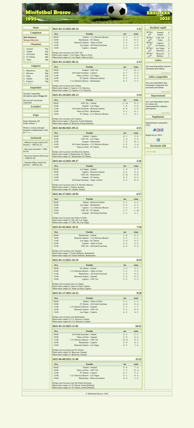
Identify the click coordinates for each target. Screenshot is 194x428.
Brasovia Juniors (81, 42)
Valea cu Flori (96, 42)
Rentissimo (84, 40)
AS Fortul (30, 54)
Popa (28, 76)
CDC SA (78, 52)
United (29, 51)
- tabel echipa (151, 152)
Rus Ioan (28, 149)
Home (36, 27)
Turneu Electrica (31, 40)
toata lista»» (28, 62)
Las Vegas (84, 45)
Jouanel (29, 49)
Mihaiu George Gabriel (34, 142)
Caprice (85, 48)
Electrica (43, 156)
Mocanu (29, 73)
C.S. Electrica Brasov (100, 37)
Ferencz (29, 81)
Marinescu (30, 70)
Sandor (29, 78)
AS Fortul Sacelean (99, 45)
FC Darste (30, 57)
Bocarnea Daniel (32, 156)
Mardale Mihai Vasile (34, 162)
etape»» (29, 132)
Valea (28, 59)
